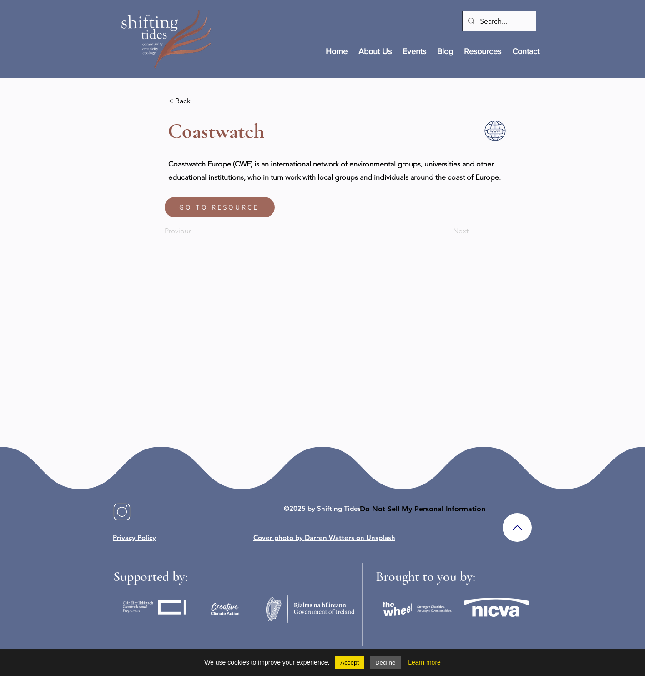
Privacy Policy (134, 537)
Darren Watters (329, 537)
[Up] (517, 527)
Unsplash (380, 537)
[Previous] (195, 231)
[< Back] (198, 101)
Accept (349, 662)
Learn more (424, 662)
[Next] (446, 231)
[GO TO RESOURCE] (220, 207)
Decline (385, 662)
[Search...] (498, 21)
